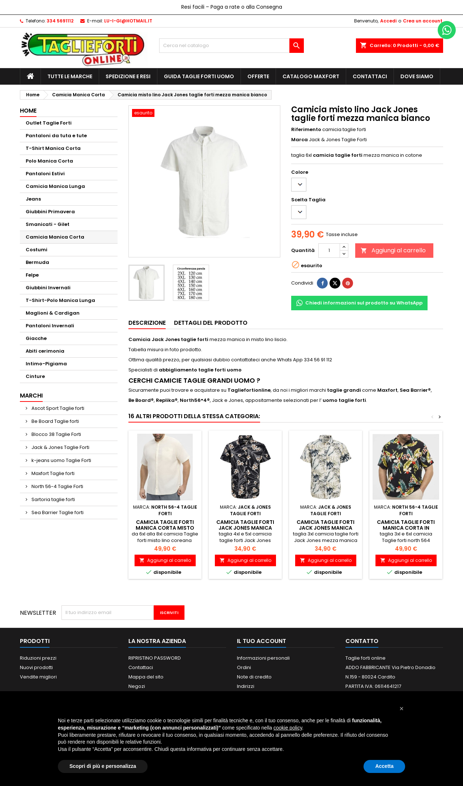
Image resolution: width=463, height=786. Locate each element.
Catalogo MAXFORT (311, 76)
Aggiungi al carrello (393, 250)
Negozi (136, 686)
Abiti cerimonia (45, 351)
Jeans (33, 199)
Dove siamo (416, 76)
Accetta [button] (384, 766)
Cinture (35, 376)
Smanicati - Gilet (47, 224)
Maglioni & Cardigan (53, 313)
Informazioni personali (263, 658)
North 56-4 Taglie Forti (56, 486)
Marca (299, 139)
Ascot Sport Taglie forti (57, 408)
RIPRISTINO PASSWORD (154, 658)
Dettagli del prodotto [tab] (210, 323)
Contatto (361, 641)
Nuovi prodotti (36, 667)
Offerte (258, 76)
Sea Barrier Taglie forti (57, 512)
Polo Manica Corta (49, 160)
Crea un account (422, 21)
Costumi (36, 249)
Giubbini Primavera (50, 211)
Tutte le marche (69, 76)
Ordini (244, 667)
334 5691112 (60, 21)
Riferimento (306, 129)
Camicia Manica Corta (55, 237)
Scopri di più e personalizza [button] (102, 766)
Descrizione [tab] (147, 323)
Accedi (388, 21)
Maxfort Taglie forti (52, 473)
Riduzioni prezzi (38, 658)
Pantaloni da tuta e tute (56, 135)
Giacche (36, 338)
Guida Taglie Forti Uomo (199, 76)
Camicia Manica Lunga (55, 186)
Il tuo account (261, 641)
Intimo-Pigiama (46, 363)
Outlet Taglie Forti (49, 122)
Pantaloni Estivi (45, 173)
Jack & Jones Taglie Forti (59, 447)
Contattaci (370, 76)
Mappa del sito (145, 676)
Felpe (32, 275)
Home (28, 110)
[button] (401, 708)
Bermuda (37, 262)
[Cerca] (231, 45)
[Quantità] (329, 250)
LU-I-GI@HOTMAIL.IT (128, 21)
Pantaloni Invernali (50, 325)
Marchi (31, 395)
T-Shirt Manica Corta (53, 148)
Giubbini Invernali (48, 287)
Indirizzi (245, 686)
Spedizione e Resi (128, 76)
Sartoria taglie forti (52, 499)
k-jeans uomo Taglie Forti (60, 460)
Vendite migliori (38, 676)
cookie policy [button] (287, 728)
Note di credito (254, 676)
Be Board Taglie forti (54, 421)
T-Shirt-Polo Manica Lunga (60, 300)
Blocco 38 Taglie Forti (55, 434)
